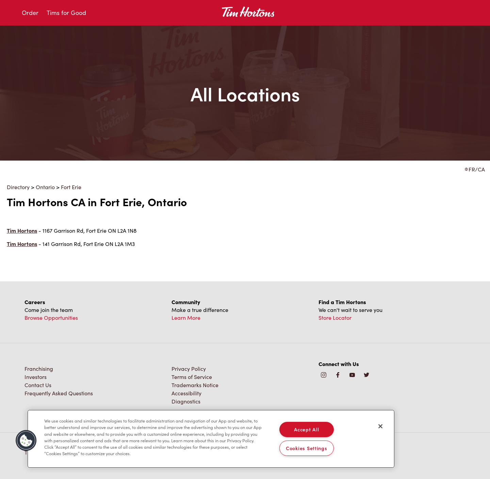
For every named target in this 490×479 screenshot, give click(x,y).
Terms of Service (192, 376)
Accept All (306, 429)
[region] (211, 439)
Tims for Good (66, 13)
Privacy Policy (189, 368)
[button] (26, 440)
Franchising (38, 368)
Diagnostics (186, 401)
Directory (18, 187)
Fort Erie (71, 187)
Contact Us (37, 385)
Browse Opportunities (51, 317)
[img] (366, 375)
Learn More (186, 317)
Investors (35, 376)
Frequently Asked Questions (58, 393)
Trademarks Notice (195, 385)
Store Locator (335, 317)
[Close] (380, 426)
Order (30, 13)
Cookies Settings (306, 448)
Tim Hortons (22, 230)
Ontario (45, 187)
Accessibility (186, 393)
